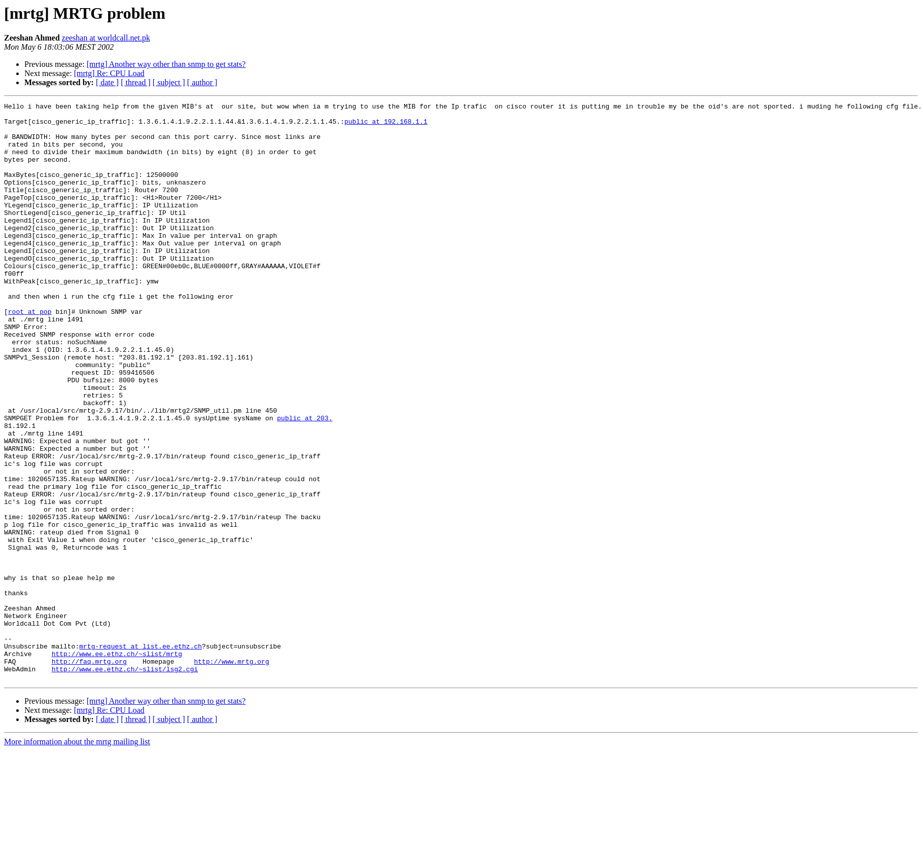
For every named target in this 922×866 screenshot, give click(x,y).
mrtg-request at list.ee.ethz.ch (140, 755)
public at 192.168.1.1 (386, 125)
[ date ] (107, 82)
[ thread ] (136, 82)
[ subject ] (169, 82)
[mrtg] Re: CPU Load (109, 73)
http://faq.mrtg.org (89, 773)
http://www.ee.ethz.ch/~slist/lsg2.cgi (125, 782)
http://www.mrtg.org (231, 773)
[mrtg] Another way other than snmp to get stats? (166, 64)
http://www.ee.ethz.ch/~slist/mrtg (117, 764)
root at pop (30, 353)
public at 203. (304, 481)
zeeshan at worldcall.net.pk (106, 37)
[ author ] (202, 82)
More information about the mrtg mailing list (77, 857)
